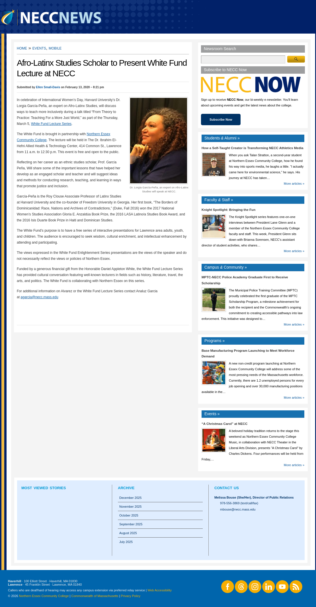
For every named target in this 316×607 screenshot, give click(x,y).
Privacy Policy (130, 596)
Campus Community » (225, 267)
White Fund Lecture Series (51, 124)
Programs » (214, 341)
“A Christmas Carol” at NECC (224, 423)
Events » (212, 414)
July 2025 (126, 542)
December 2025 (130, 497)
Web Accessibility (159, 590)
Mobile (55, 48)
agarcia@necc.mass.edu (39, 297)
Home (22, 48)
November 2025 (130, 506)
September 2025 (130, 524)
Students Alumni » (222, 138)
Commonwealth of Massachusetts (94, 596)
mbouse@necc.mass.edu (237, 509)
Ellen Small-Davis (48, 87)
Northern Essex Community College (44, 596)
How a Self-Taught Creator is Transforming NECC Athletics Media (252, 148)
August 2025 (128, 533)
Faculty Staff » (218, 200)
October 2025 (128, 515)
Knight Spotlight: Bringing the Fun (228, 209)
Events (39, 48)
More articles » (294, 183)
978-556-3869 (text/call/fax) (239, 503)
